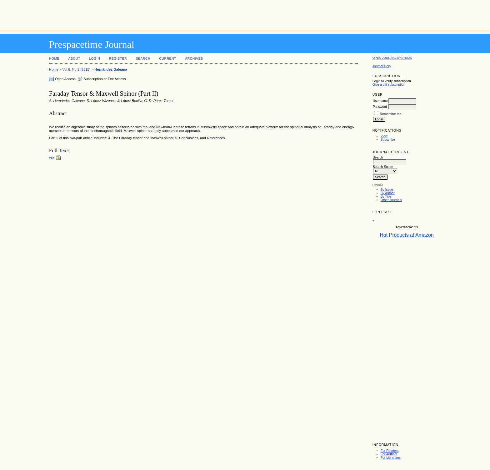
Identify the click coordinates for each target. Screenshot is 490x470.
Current (167, 58)
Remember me (391, 114)
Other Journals (391, 200)
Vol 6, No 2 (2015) (76, 69)
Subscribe (388, 139)
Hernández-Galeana (110, 69)
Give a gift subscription (388, 84)
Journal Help (381, 66)
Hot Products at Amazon (407, 235)
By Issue (387, 189)
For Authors (389, 454)
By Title (386, 196)
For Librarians (391, 457)
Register (118, 58)
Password (380, 107)
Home (54, 58)
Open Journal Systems (392, 57)
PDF (52, 157)
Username (380, 101)
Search (143, 58)
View (384, 136)
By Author (388, 193)
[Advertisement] (245, 14)
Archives (194, 58)
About (74, 58)
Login (94, 58)
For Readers (390, 450)
